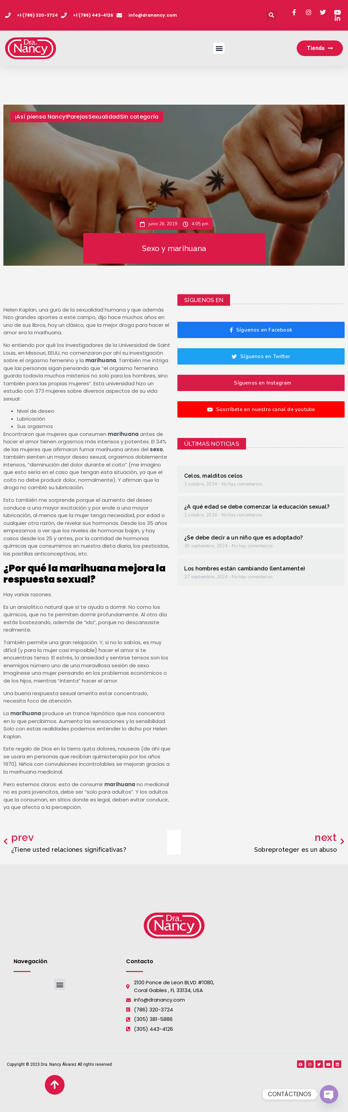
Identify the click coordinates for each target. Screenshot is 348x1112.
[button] (271, 15)
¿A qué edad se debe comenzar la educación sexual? (257, 507)
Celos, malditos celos (213, 476)
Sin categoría (139, 117)
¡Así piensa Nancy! (41, 117)
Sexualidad (104, 117)
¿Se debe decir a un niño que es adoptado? (243, 537)
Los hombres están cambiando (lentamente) (244, 568)
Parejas (77, 117)
